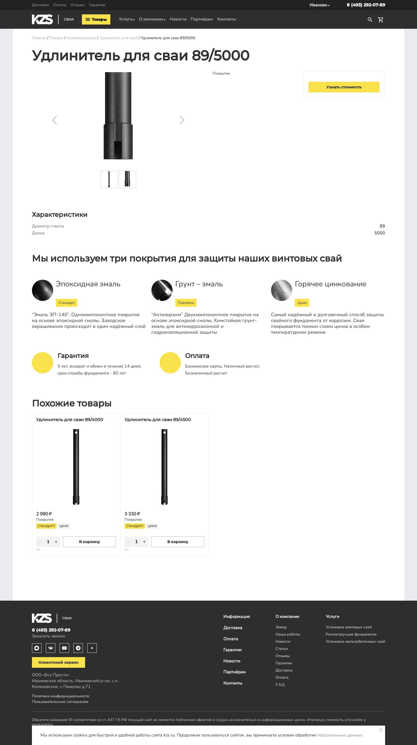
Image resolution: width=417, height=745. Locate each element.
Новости (178, 19)
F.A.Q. (280, 684)
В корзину (89, 541)
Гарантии (97, 4)
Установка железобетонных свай (355, 641)
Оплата (59, 4)
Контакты (226, 19)
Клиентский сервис (58, 662)
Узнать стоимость (343, 87)
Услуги (125, 19)
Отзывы (77, 4)
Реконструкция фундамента (351, 634)
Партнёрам (202, 19)
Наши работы (288, 634)
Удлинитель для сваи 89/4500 (157, 419)
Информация (236, 617)
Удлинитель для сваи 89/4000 (69, 419)
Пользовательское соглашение (60, 701)
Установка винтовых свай (349, 627)
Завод (281, 627)
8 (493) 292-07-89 (366, 4)
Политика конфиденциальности (60, 696)
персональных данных (339, 735)
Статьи (282, 648)
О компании (151, 19)
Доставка (40, 4)
